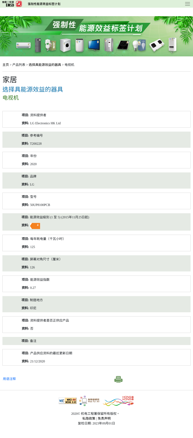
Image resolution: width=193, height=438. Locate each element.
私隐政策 (88, 418)
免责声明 (104, 418)
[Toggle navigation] (187, 4)
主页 (5, 64)
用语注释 (9, 379)
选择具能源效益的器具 (45, 64)
